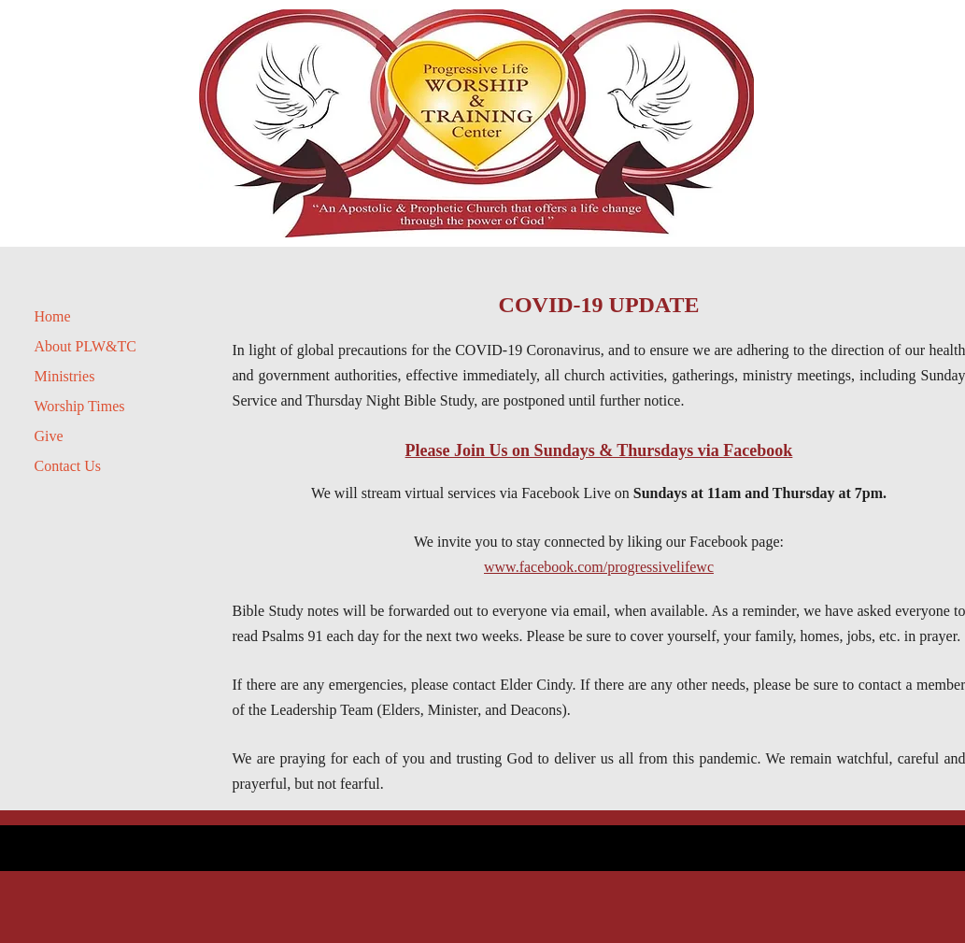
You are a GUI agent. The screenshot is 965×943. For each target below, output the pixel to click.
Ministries (65, 376)
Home (53, 316)
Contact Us (68, 466)
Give (49, 436)
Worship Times (80, 406)
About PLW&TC (85, 346)
